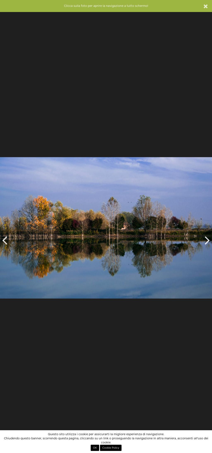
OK (95, 448)
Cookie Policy (110, 448)
